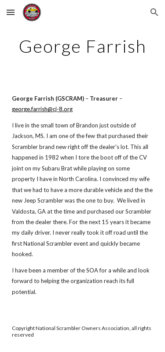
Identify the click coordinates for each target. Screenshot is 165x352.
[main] (82, 46)
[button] (10, 12)
